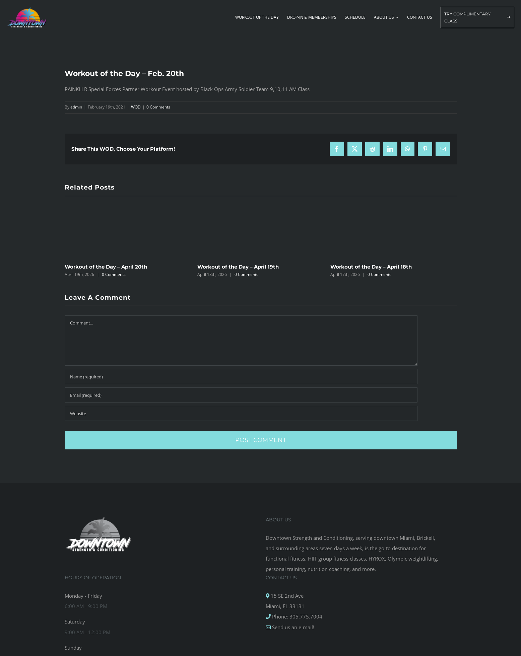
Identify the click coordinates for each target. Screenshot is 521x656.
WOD (136, 107)
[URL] (241, 413)
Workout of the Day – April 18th (371, 267)
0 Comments (158, 107)
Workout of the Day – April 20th (106, 267)
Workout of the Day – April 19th (238, 267)
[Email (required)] (241, 395)
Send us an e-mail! (292, 627)
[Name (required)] (241, 376)
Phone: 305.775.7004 (296, 616)
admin (76, 107)
